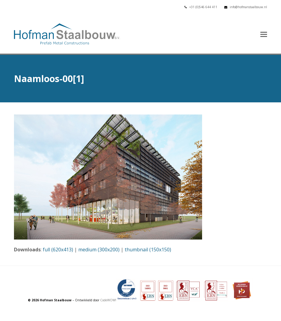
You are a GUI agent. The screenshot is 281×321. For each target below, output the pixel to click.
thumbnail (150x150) (148, 249)
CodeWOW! (108, 300)
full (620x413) (58, 249)
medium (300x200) (99, 249)
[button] (263, 33)
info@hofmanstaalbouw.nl (248, 7)
